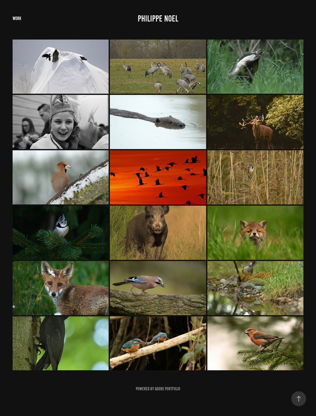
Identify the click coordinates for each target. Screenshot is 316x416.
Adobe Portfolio (167, 388)
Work (17, 18)
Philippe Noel (158, 18)
